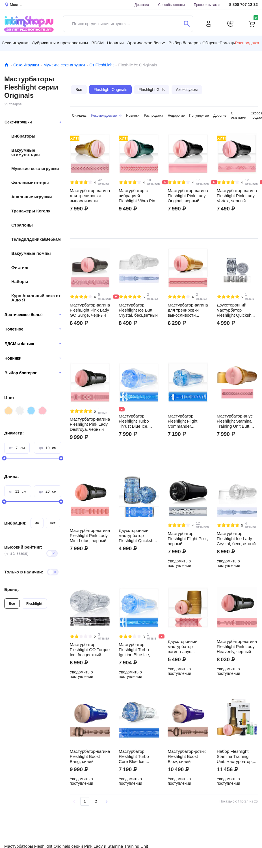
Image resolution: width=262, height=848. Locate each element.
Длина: (11, 476)
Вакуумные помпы (31, 253)
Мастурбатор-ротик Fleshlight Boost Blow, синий (186, 756)
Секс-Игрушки (26, 65)
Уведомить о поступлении (179, 563)
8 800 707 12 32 (243, 4)
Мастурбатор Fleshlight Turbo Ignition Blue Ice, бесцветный (134, 649)
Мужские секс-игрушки (64, 65)
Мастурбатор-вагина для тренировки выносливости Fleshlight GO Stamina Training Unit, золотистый (188, 310)
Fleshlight (34, 603)
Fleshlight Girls (151, 89)
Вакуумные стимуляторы (25, 152)
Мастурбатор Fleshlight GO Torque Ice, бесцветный (90, 649)
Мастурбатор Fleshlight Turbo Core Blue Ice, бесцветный (134, 756)
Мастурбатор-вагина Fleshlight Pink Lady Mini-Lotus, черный (90, 535)
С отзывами (238, 115)
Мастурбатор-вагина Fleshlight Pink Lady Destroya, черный (90, 424)
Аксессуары (187, 89)
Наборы (19, 281)
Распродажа (153, 115)
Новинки (33, 358)
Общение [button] (211, 43)
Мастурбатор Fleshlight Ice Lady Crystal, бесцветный (236, 538)
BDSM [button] (97, 42)
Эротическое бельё (33, 314)
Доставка (142, 5)
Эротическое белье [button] (146, 42)
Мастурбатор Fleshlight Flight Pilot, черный (188, 538)
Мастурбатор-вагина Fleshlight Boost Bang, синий (90, 756)
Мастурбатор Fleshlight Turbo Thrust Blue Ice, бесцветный (134, 421)
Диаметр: (14, 433)
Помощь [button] (227, 43)
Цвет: (10, 397)
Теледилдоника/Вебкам (36, 239)
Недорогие (176, 115)
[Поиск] (186, 24)
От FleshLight (101, 65)
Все (12, 603)
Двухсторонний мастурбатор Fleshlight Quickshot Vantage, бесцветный (236, 310)
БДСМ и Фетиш (33, 343)
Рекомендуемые (106, 115)
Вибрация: (15, 523)
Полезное (33, 329)
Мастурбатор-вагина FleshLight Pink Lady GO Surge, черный (90, 310)
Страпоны (22, 225)
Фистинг (20, 267)
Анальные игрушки (31, 197)
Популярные (199, 115)
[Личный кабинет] (208, 24)
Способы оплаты (171, 5)
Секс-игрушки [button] (15, 42)
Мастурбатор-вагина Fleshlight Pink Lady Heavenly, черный (237, 646)
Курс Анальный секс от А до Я (35, 297)
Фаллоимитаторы (30, 183)
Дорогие (219, 115)
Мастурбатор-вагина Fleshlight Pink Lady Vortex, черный (237, 195)
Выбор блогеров (33, 372)
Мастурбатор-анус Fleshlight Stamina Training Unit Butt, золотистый (235, 421)
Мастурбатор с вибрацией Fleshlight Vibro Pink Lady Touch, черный (138, 195)
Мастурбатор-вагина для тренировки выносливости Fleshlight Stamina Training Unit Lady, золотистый (90, 195)
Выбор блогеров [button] (184, 42)
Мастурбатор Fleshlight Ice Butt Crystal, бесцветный (138, 310)
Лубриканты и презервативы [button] (60, 42)
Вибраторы (23, 136)
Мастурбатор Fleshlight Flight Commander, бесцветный (182, 421)
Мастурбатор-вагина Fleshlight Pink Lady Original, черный (188, 195)
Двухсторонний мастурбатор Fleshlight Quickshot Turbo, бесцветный (138, 535)
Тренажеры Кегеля (31, 211)
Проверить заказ (207, 5)
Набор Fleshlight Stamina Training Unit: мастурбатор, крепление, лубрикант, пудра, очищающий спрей (235, 756)
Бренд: (11, 589)
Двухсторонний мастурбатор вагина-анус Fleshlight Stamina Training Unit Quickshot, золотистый (185, 646)
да (37, 523)
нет (52, 523)
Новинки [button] (115, 42)
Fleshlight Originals (110, 89)
